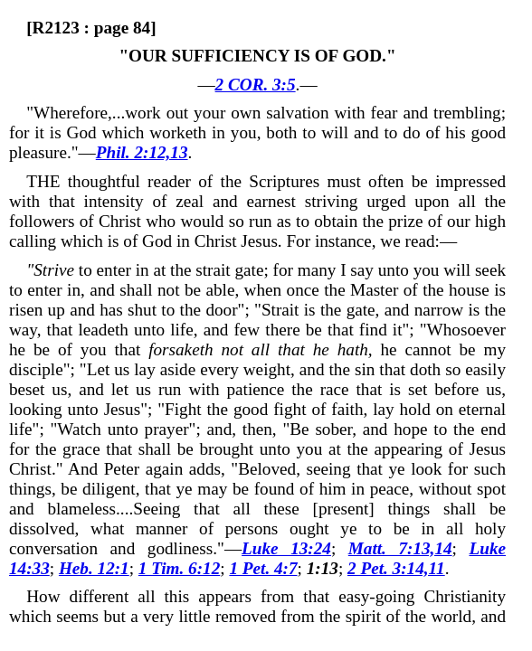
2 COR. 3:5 (255, 84)
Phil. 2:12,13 (142, 152)
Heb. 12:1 (94, 568)
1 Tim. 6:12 (179, 568)
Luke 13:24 (286, 548)
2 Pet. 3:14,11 (396, 568)
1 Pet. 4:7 (263, 568)
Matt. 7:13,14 (400, 548)
